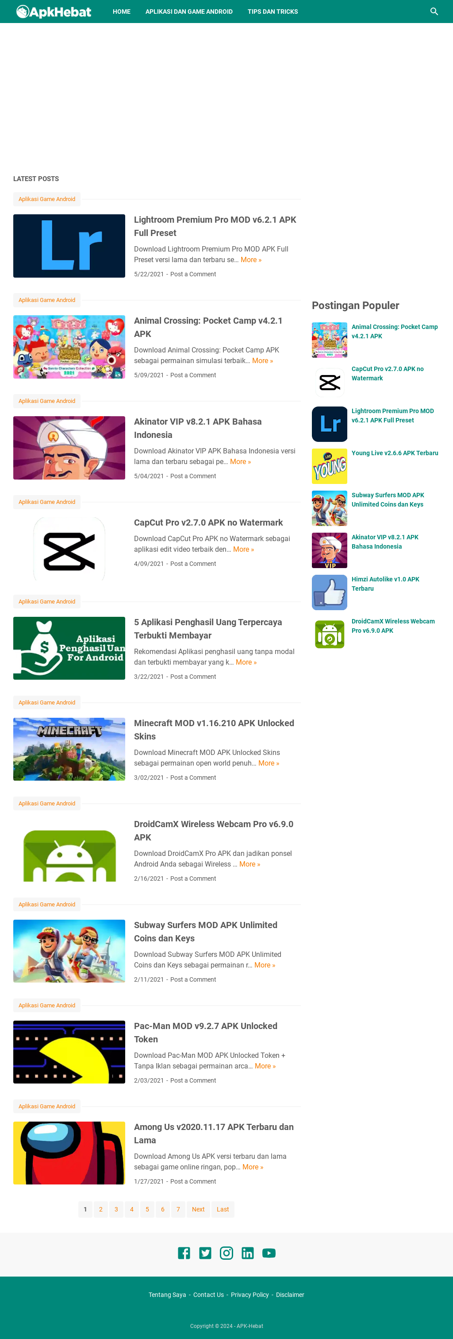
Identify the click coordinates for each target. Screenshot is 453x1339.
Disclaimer (290, 1294)
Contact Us (208, 1294)
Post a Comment (193, 274)
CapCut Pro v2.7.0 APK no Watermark (208, 522)
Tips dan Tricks (273, 11)
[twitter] (205, 1254)
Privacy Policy (250, 1294)
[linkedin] (248, 1254)
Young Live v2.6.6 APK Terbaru (395, 453)
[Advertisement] (226, 98)
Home (122, 11)
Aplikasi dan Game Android (189, 11)
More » (251, 259)
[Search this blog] (434, 11)
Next (198, 1209)
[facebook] (184, 1254)
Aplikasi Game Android (47, 199)
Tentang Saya (167, 1294)
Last (223, 1209)
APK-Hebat (250, 1326)
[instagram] (226, 1254)
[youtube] (269, 1254)
